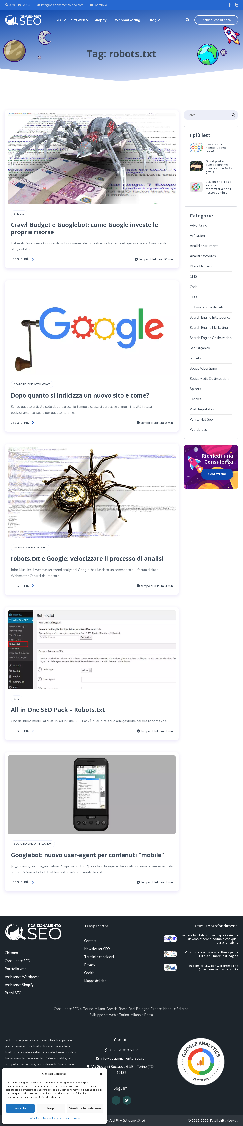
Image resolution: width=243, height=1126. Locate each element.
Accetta (20, 1108)
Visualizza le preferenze (85, 1108)
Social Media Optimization (209, 378)
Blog (153, 20)
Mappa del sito (95, 981)
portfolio (101, 5)
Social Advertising (203, 368)
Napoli (168, 1009)
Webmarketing (127, 20)
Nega (50, 1108)
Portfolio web (15, 969)
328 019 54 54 (19, 5)
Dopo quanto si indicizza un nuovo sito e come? (80, 395)
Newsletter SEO (97, 949)
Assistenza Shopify (19, 985)
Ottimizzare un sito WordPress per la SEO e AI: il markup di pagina (211, 954)
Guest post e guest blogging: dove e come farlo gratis (219, 166)
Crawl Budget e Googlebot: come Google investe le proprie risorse (84, 228)
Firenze (156, 1009)
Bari (132, 1009)
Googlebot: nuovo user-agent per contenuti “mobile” (87, 855)
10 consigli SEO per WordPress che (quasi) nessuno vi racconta (213, 967)
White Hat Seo (201, 419)
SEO (59, 20)
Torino (88, 1009)
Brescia (111, 1009)
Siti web (78, 20)
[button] (101, 1074)
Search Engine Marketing (209, 327)
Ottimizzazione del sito (30, 547)
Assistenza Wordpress (22, 977)
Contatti (90, 941)
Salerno (183, 1009)
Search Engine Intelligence (32, 384)
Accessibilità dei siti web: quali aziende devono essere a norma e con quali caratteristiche (210, 938)
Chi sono (11, 953)
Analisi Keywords (203, 256)
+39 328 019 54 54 (124, 1050)
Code (193, 287)
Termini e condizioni (99, 957)
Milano (100, 1009)
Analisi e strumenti (204, 246)
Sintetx (195, 358)
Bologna (142, 1009)
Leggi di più (22, 259)
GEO (193, 297)
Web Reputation (202, 409)
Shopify (100, 20)
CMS (16, 698)
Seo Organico (200, 348)
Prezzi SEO (13, 993)
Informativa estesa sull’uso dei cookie (48, 1118)
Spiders (19, 213)
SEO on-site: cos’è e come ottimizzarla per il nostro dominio (218, 187)
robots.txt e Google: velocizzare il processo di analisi (87, 558)
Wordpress (198, 429)
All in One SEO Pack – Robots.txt (58, 710)
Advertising (198, 225)
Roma (123, 1009)
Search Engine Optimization (33, 844)
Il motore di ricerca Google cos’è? (216, 147)
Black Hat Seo (201, 266)
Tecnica (195, 399)
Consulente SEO (17, 961)
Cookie (89, 973)
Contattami (217, 474)
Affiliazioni (197, 235)
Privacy (76, 1118)
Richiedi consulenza (216, 20)
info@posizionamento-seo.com (62, 5)
